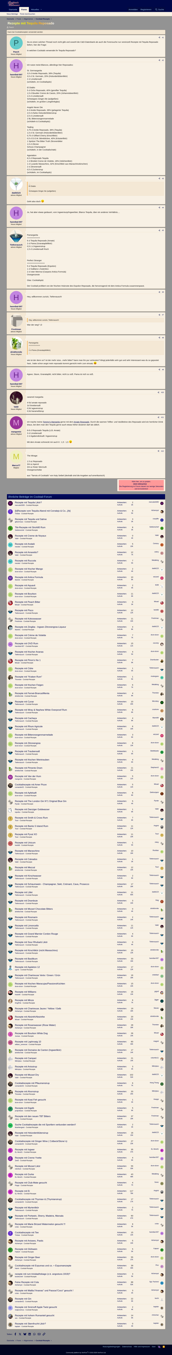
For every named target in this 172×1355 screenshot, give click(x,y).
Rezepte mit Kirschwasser (28, 876)
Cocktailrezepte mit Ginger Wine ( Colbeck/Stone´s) (41, 1141)
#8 (163, 338)
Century (156, 543)
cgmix (17, 970)
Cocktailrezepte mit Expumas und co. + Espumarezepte (43, 1265)
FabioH (17, 1252)
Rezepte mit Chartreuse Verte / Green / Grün (37, 975)
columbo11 (155, 1058)
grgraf (157, 991)
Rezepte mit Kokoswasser (28, 618)
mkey (157, 842)
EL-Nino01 (19, 1152)
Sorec (157, 1182)
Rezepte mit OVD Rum (26, 643)
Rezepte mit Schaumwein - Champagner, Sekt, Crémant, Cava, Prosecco (52, 884)
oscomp (156, 643)
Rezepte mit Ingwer (25, 1149)
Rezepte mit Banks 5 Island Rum (31, 826)
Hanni (17, 1268)
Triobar (17, 514)
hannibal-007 (19, 646)
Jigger (156, 1000)
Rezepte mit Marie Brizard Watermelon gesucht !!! (40, 1224)
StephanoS (155, 767)
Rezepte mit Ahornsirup (27, 1091)
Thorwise (18, 679)
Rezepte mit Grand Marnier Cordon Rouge (36, 934)
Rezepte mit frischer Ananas (29, 652)
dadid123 (155, 568)
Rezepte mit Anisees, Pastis (29, 1240)
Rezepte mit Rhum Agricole (29, 726)
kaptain (156, 1307)
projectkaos (19, 1111)
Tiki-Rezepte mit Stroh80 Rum (30, 527)
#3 (163, 179)
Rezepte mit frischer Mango (29, 569)
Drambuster (154, 660)
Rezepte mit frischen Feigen (29, 685)
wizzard (156, 577)
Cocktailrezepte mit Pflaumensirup (32, 1083)
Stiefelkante (154, 751)
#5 (163, 230)
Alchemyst (155, 510)
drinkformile (19, 696)
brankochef (19, 1277)
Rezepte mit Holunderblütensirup (31, 1133)
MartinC (18, 630)
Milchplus (18, 1061)
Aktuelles (35, 9)
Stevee (156, 1008)
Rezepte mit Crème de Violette (30, 635)
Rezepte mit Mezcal (25, 867)
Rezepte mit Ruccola (25, 560)
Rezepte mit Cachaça (26, 718)
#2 (163, 60)
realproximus (19, 1310)
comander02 (19, 787)
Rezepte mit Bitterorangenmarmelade (34, 735)
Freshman (18, 621)
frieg (157, 900)
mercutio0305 (20, 505)
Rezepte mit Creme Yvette (28, 1158)
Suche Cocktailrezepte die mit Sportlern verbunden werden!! (45, 1124)
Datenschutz (127, 1347)
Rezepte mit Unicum (25, 842)
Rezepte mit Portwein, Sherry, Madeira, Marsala (39, 1216)
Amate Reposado (81, 422)
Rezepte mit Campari (25, 1058)
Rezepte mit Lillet (23, 892)
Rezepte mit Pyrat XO (26, 834)
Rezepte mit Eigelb (24, 1108)
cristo (17, 1227)
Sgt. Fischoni (154, 1282)
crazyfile (156, 519)
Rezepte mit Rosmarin (26, 917)
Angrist (156, 826)
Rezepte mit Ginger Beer (27, 1257)
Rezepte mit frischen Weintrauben (32, 759)
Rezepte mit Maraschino (27, 851)
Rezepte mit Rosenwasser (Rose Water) (35, 1025)
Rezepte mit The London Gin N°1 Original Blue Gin (41, 801)
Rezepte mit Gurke (24, 1174)
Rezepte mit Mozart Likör (27, 1166)
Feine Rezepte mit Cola (27, 1282)
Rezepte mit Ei (22, 1191)
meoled (17, 547)
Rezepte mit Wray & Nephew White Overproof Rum (41, 710)
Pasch (11, 27)
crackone (155, 709)
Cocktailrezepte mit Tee (27, 1232)
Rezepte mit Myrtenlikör (27, 1207)
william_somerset (21, 1044)
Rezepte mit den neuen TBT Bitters (33, 1116)
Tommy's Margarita (51, 422)
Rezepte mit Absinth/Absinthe (30, 1017)
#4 (163, 208)
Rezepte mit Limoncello (27, 925)
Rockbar (156, 850)
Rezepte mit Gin (23, 1298)
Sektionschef (19, 530)
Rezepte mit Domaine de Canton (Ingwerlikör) (38, 1050)
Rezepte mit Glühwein (26, 1249)
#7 (163, 315)
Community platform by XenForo (86, 1352)
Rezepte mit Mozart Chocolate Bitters (34, 909)
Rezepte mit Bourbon (25, 594)
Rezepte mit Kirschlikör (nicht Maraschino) (36, 950)
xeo (16, 1318)
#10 (162, 392)
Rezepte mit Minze (24, 1000)
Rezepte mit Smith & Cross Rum (31, 817)
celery (156, 552)
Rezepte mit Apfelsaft (26, 793)
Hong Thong (154, 1083)
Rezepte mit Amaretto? (26, 552)
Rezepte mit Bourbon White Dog (31, 1033)
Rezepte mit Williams (25, 992)
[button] (41, 9)
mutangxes (155, 676)
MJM (157, 585)
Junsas (17, 1036)
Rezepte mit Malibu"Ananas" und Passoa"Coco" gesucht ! (44, 1290)
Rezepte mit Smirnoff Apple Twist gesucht (36, 1307)
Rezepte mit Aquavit (25, 585)
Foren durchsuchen (27, 14)
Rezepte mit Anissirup (26, 1066)
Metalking (155, 560)
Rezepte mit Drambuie (26, 900)
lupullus (17, 812)
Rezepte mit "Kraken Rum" (28, 676)
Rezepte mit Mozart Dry (27, 1075)
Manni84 (156, 718)
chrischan (155, 1315)
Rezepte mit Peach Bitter (27, 602)
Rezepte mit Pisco (24, 610)
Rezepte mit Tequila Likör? (28, 502)
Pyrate (17, 804)
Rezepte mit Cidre (24, 668)
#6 (163, 292)
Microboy (155, 701)
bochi (157, 1298)
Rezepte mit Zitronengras (28, 743)
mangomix (18, 779)
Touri (16, 820)
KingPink (18, 1003)
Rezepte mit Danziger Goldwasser (32, 809)
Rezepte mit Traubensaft (27, 751)
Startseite (13, 9)
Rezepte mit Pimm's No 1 (28, 660)
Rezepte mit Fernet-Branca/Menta (32, 693)
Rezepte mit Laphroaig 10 (28, 1041)
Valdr (17, 538)
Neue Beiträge (12, 14)
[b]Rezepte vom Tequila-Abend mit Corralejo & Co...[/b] (43, 511)
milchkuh (18, 1169)
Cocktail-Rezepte (32, 505)
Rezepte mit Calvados (26, 859)
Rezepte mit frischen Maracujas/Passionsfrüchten (40, 983)
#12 (162, 451)
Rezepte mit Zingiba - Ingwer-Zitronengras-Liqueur (40, 627)
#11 (162, 417)
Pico (157, 1265)
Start (153, 1347)
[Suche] (159, 9)
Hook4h (17, 995)
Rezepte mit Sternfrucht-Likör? (30, 1323)
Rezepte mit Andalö (25, 544)
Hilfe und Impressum (142, 1347)
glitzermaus (19, 522)
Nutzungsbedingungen (111, 1347)
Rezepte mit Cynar (24, 701)
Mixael (17, 605)
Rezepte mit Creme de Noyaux (30, 535)
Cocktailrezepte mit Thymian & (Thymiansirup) (38, 1199)
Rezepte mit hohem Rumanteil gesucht (34, 1315)
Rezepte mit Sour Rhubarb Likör (31, 942)
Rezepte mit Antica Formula (29, 577)
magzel (156, 1041)
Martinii (17, 580)
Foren (24, 9)
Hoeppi (156, 1099)
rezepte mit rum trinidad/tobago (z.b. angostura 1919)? (42, 1274)
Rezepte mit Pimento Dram (28, 768)
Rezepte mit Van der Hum (28, 776)
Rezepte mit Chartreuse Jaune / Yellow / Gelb (38, 1008)
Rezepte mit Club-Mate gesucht (31, 1182)
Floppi (17, 1185)
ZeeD (17, 1160)
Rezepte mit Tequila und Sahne (31, 519)
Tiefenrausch (19, 613)
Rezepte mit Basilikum (26, 958)
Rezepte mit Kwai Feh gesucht (30, 1099)
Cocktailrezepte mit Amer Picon (31, 784)
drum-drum (19, 572)
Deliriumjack (154, 792)
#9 (163, 370)
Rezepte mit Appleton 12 (27, 967)
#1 (163, 38)
